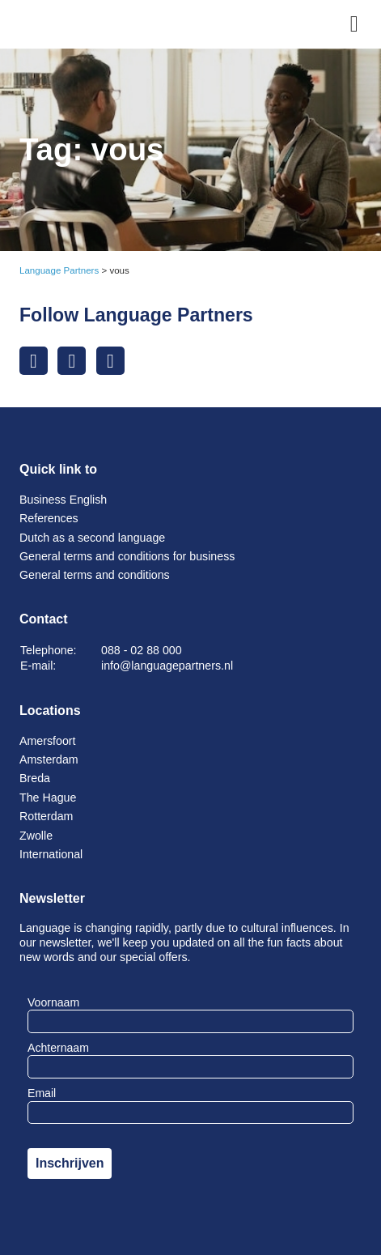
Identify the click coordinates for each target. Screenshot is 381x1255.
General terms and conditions (94, 574)
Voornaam (53, 1002)
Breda (34, 778)
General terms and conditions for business (127, 556)
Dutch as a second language (92, 537)
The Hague (47, 797)
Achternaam (58, 1047)
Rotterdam (46, 816)
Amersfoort (47, 740)
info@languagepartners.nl (167, 665)
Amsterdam (48, 759)
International (51, 854)
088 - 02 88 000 (141, 650)
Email (42, 1093)
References (48, 518)
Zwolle (36, 835)
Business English (63, 499)
